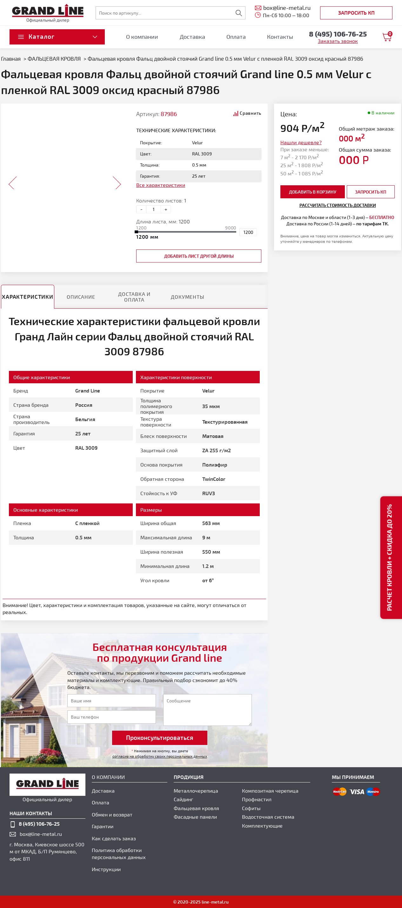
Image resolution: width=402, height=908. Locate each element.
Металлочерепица (196, 791)
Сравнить (250, 113)
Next (116, 180)
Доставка (192, 36)
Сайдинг (183, 799)
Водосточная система (268, 817)
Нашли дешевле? (301, 142)
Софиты (251, 808)
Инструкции (106, 869)
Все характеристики (160, 185)
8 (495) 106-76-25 (39, 824)
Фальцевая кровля (196, 808)
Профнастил (256, 799)
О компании (142, 36)
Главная (11, 58)
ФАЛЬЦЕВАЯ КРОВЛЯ (54, 58)
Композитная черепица (270, 791)
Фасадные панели (195, 817)
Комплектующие (262, 826)
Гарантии (102, 826)
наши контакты (31, 813)
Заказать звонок (338, 41)
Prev (12, 180)
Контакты (280, 36)
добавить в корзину (312, 192)
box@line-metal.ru (41, 834)
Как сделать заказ (114, 838)
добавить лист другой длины (199, 256)
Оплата (236, 36)
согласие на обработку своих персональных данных (159, 756)
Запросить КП (356, 13)
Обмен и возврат (112, 814)
